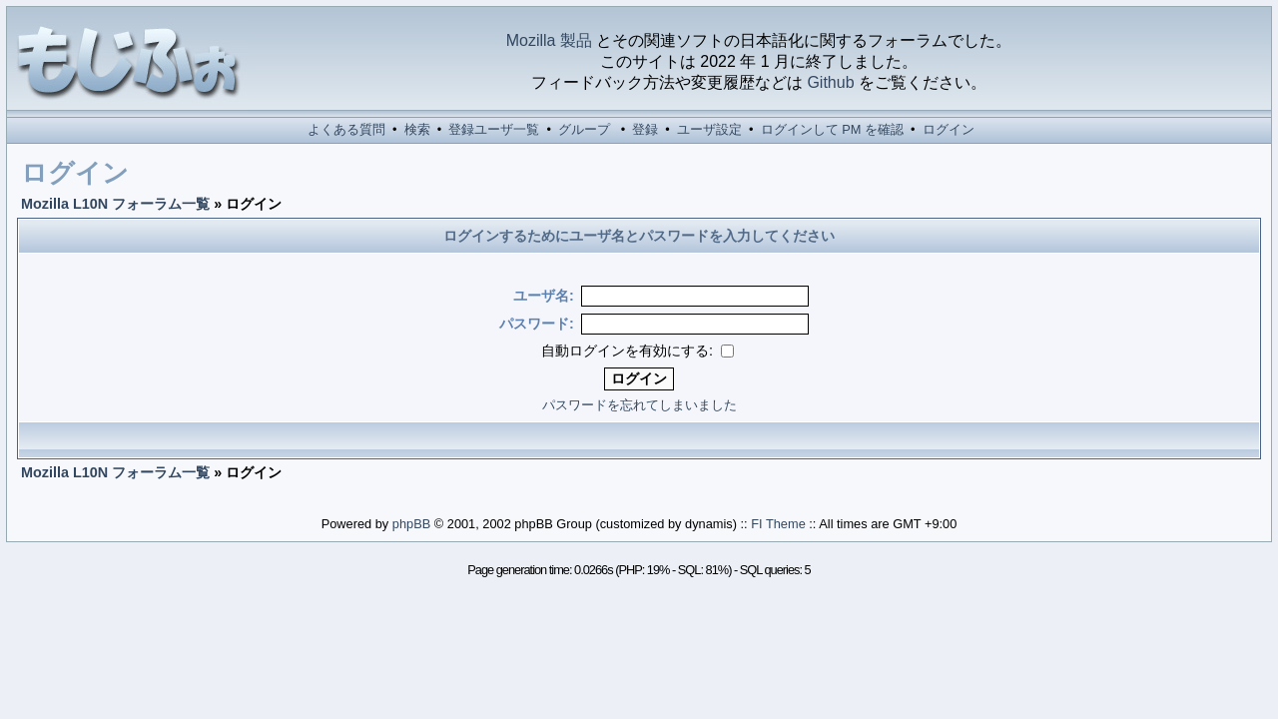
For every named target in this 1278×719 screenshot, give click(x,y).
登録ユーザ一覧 (493, 129)
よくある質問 (346, 129)
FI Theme (778, 523)
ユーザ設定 (709, 129)
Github (830, 82)
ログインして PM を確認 (832, 129)
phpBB (411, 523)
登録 (645, 129)
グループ (584, 129)
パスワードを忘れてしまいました (639, 404)
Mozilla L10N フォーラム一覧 (115, 204)
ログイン (948, 129)
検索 (417, 129)
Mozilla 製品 (549, 40)
